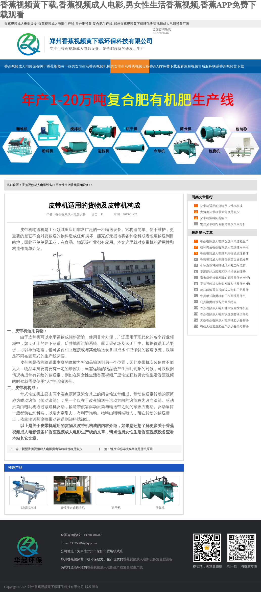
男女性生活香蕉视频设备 (129, 66)
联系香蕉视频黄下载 (228, 66)
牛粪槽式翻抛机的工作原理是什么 (223, 296)
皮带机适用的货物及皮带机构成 (221, 206)
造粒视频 (191, 66)
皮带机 (143, 362)
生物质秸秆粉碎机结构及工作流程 (223, 265)
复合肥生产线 (133, 567)
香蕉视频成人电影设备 (22, 66)
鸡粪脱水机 (28, 508)
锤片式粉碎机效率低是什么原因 (131, 449)
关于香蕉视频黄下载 (56, 66)
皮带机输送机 (32, 229)
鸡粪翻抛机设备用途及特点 (218, 302)
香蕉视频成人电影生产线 (105, 567)
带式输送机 (30, 394)
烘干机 (116, 508)
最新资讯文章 (202, 233)
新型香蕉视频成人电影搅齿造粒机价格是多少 (52, 449)
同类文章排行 (202, 197)
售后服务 (205, 66)
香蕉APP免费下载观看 (166, 66)
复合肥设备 (164, 559)
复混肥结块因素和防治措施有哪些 (223, 271)
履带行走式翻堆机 (72, 508)
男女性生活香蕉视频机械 (91, 66)
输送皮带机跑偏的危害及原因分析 (223, 224)
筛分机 (159, 508)
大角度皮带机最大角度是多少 (220, 212)
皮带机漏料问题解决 (213, 218)
